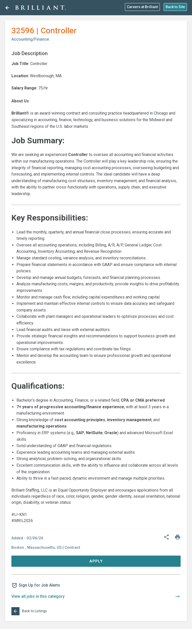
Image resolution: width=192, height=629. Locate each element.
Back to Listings (29, 611)
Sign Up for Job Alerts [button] (35, 585)
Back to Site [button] (175, 7)
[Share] (166, 537)
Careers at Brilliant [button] (142, 7)
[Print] (178, 537)
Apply (96, 561)
